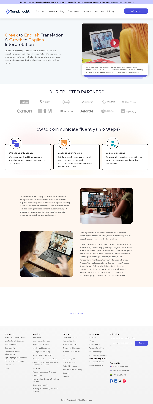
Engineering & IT (69, 359)
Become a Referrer (96, 362)
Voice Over (37, 368)
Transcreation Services (41, 341)
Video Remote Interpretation (15, 337)
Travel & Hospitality (70, 344)
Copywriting (37, 375)
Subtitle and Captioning (41, 348)
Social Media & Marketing (72, 369)
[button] (115, 43)
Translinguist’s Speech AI (14, 361)
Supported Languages (98, 355)
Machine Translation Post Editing (45, 359)
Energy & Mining (69, 362)
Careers (92, 341)
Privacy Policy (94, 344)
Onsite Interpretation (40, 385)
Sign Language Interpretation (16, 358)
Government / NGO (70, 337)
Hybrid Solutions (11, 344)
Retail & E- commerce (71, 366)
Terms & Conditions (96, 348)
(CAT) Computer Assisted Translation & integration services (46, 364)
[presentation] (128, 354)
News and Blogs (95, 352)
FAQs (7, 368)
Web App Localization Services (44, 372)
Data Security (10, 348)
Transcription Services (41, 344)
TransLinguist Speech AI (117, 2)
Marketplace (9, 365)
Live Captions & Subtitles (14, 341)
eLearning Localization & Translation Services (46, 380)
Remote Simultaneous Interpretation (13, 353)
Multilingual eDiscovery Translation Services (45, 390)
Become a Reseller (96, 365)
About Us (92, 337)
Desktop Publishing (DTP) (42, 355)
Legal (65, 355)
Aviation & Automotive (71, 352)
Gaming (66, 373)
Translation (37, 337)
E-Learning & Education (72, 348)
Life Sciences (68, 377)
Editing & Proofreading (41, 352)
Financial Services (69, 341)
